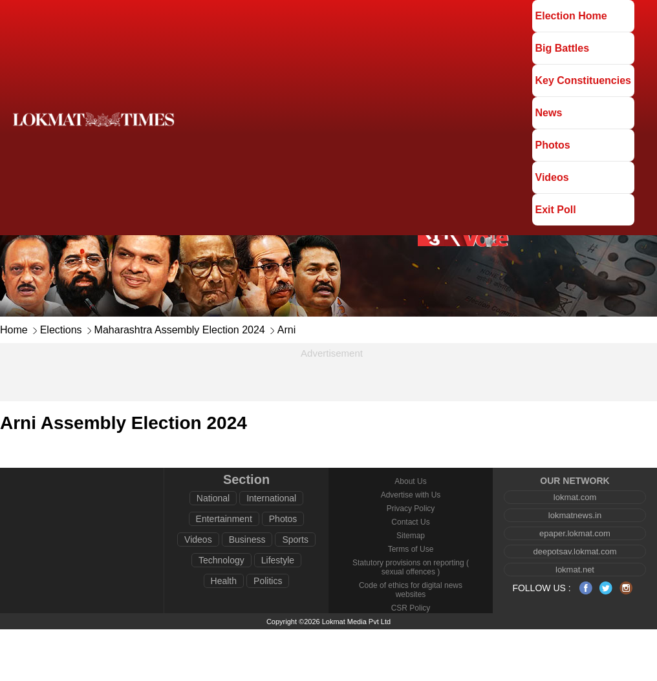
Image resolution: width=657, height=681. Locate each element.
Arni (286, 329)
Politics (267, 581)
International (271, 498)
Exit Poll (555, 209)
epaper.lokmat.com (574, 533)
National (213, 498)
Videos (552, 177)
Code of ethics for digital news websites (410, 590)
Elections (61, 329)
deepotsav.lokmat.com (574, 551)
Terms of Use (411, 549)
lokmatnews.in (574, 515)
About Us (410, 481)
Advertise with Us (411, 494)
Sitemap (410, 535)
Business (247, 539)
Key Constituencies (583, 80)
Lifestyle (277, 560)
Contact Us (410, 522)
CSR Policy (411, 608)
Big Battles (562, 48)
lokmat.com (575, 497)
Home (14, 329)
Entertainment (224, 519)
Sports (295, 539)
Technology (221, 560)
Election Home (571, 15)
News (549, 112)
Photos (552, 145)
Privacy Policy (411, 508)
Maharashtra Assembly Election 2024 (179, 329)
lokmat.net (574, 569)
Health (224, 581)
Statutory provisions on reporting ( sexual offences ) (410, 567)
